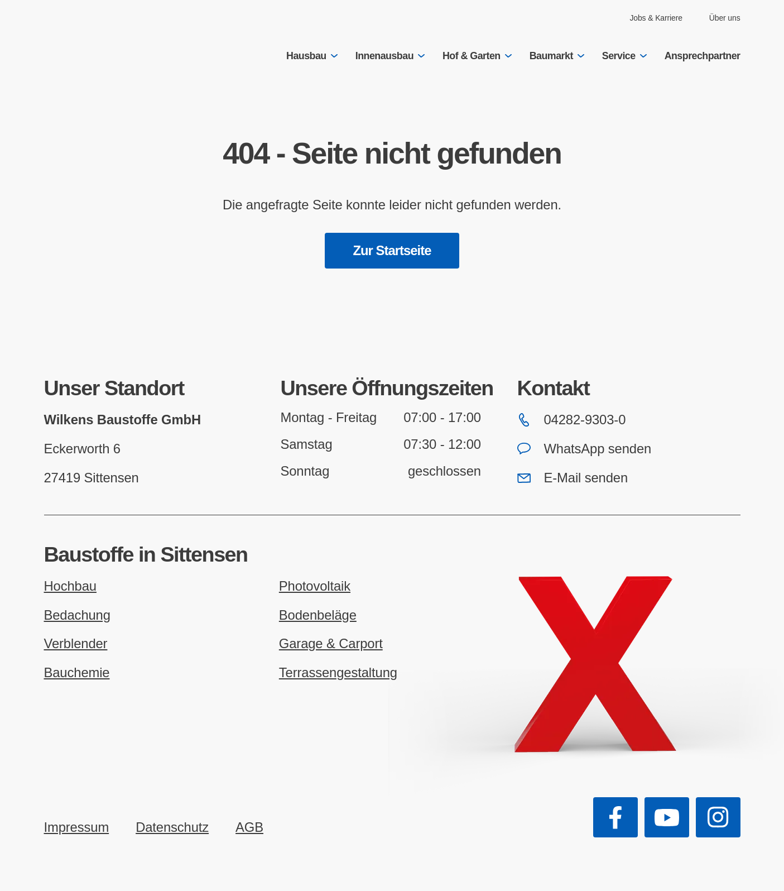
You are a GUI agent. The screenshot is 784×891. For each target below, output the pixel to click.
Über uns (724, 17)
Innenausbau (390, 55)
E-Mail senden (572, 477)
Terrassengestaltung (338, 672)
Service (624, 55)
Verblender (76, 643)
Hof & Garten (477, 55)
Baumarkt (557, 55)
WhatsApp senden (584, 448)
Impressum (76, 827)
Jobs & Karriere (655, 17)
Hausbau (312, 55)
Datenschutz (172, 827)
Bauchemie (77, 672)
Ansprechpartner (702, 55)
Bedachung (77, 614)
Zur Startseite (392, 250)
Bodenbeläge (318, 614)
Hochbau (70, 585)
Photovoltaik (314, 585)
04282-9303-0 (571, 419)
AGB (249, 827)
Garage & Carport (331, 643)
